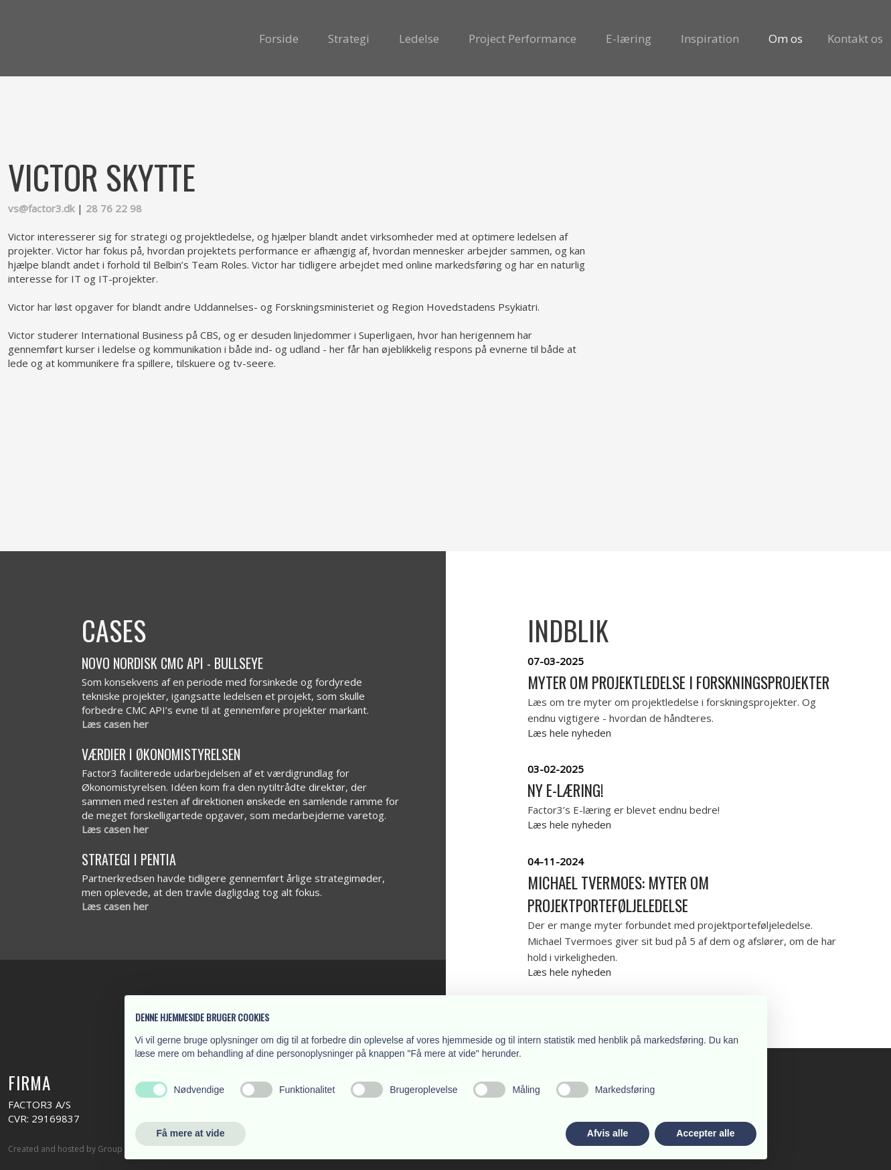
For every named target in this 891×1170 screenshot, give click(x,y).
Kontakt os (855, 38)
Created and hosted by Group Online (78, 1149)
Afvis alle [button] (607, 1133)
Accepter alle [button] (705, 1133)
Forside (279, 38)
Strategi (349, 38)
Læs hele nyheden (569, 732)
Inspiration (710, 38)
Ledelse (419, 38)
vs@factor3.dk (41, 208)
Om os (785, 38)
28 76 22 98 (114, 208)
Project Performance (522, 38)
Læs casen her (115, 724)
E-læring (628, 38)
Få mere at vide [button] (191, 1133)
